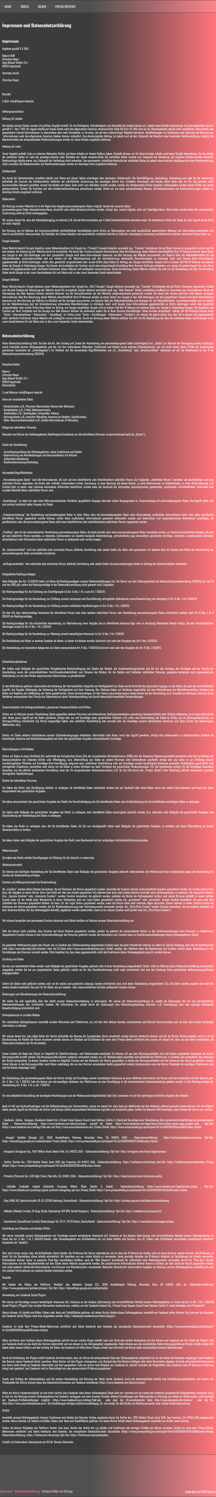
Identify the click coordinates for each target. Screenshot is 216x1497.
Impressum (6, 1491)
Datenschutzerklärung (27, 1491)
